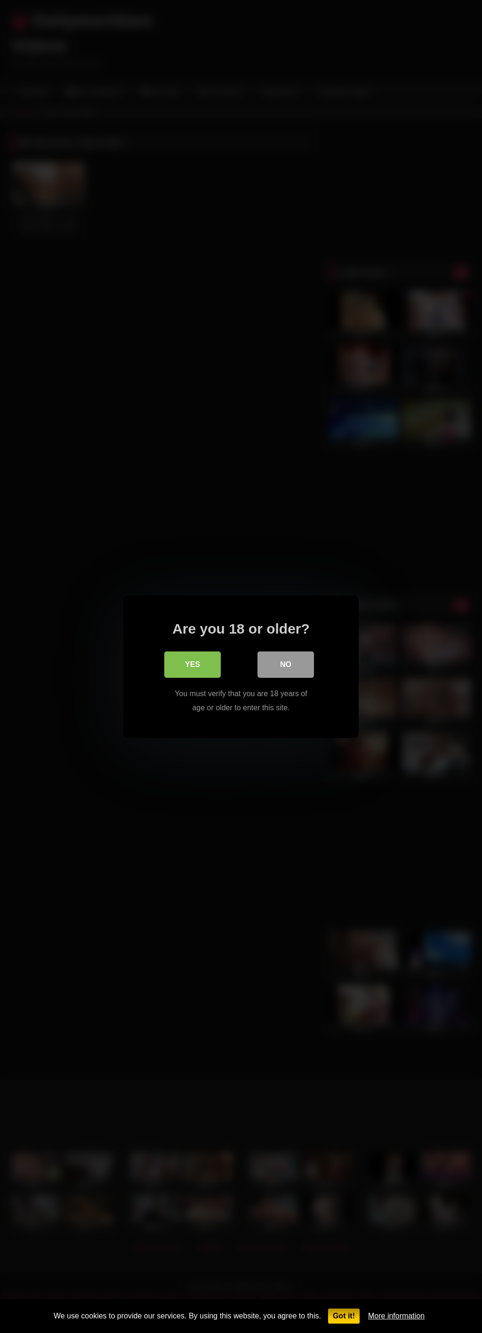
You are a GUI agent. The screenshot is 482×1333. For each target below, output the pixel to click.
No (285, 664)
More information (396, 1316)
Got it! (344, 1316)
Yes (192, 664)
